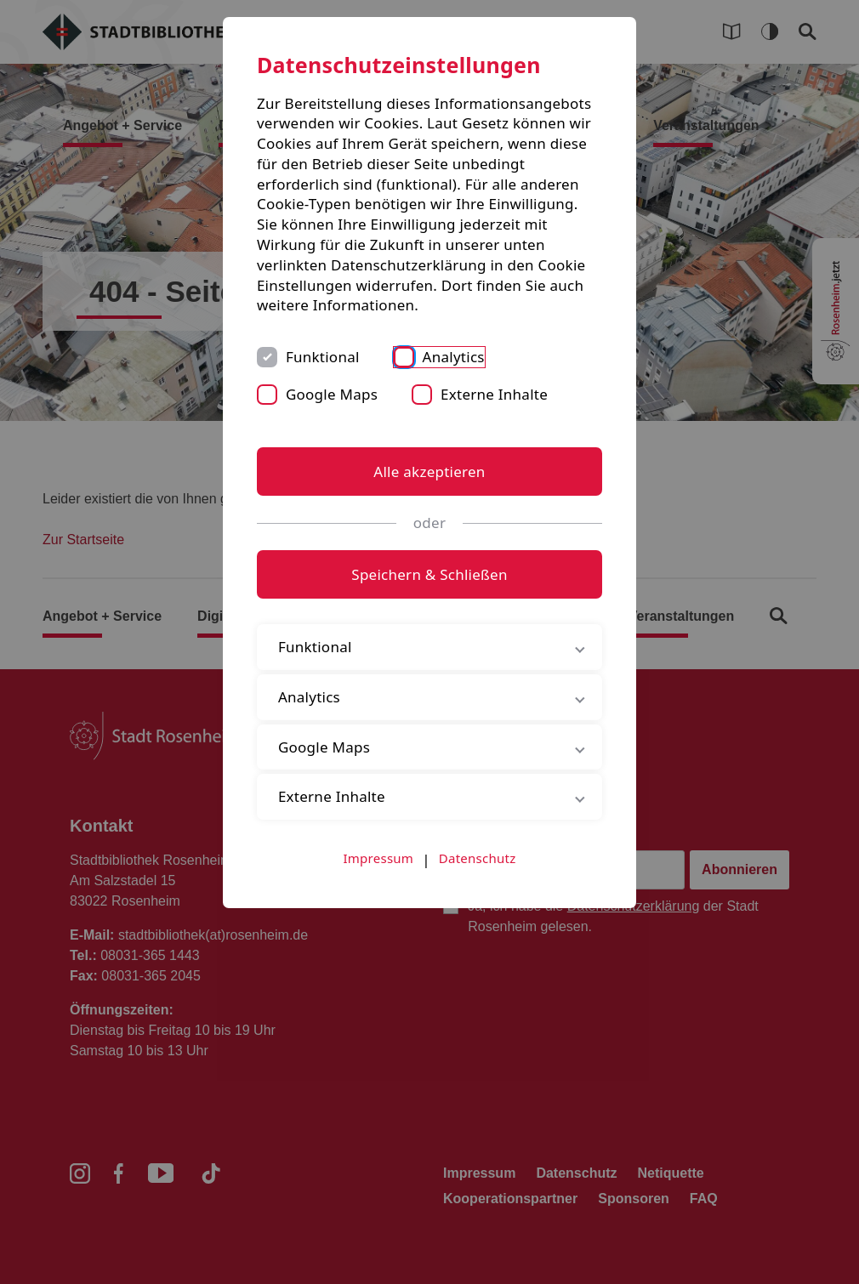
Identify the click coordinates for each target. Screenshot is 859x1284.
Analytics (454, 356)
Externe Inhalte (494, 394)
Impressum (379, 857)
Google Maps (332, 394)
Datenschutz (477, 857)
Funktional (323, 356)
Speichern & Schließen (429, 574)
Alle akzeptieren (429, 471)
